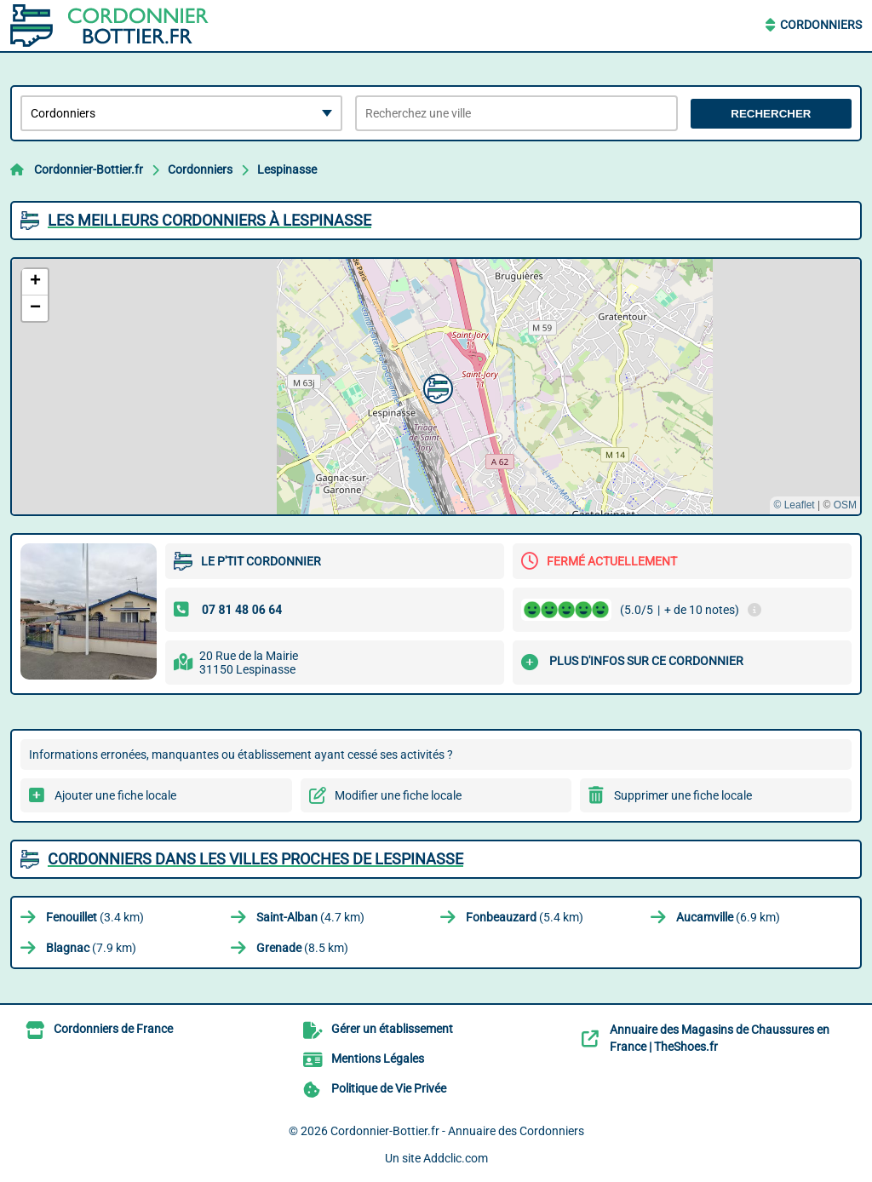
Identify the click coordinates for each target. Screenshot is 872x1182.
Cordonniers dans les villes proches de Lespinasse (255, 859)
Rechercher (771, 113)
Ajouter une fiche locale (115, 795)
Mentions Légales (377, 1058)
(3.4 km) (95, 917)
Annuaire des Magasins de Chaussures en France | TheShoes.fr (719, 1038)
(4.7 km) (310, 917)
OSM (845, 505)
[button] (436, 386)
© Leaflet (793, 505)
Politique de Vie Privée (388, 1088)
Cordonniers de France (113, 1029)
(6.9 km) (728, 917)
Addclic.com (455, 1158)
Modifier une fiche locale (398, 795)
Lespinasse (287, 169)
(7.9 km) (91, 948)
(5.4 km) (524, 917)
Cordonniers (821, 25)
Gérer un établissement (392, 1029)
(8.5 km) (302, 948)
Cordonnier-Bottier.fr (88, 169)
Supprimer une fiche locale (683, 795)
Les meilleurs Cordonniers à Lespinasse (209, 220)
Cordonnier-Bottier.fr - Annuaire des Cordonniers (457, 1131)
